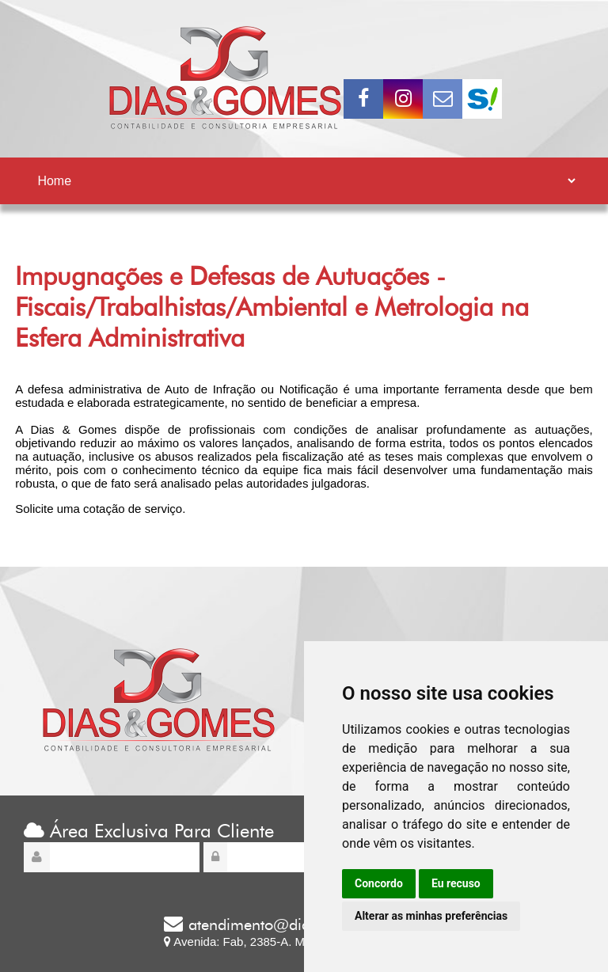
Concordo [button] (379, 883)
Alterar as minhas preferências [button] (431, 915)
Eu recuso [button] (456, 883)
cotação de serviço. (134, 508)
